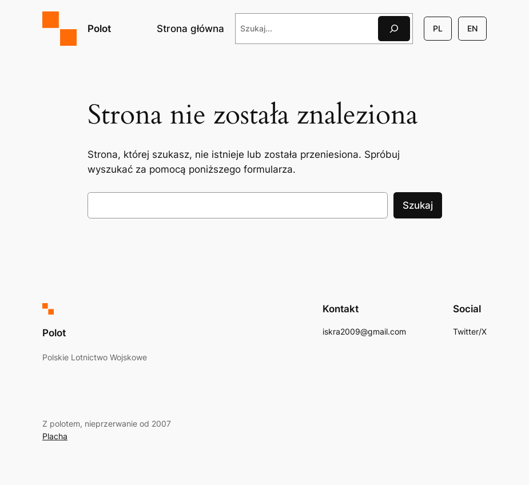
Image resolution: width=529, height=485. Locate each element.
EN (472, 28)
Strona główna (190, 28)
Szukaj (418, 205)
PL (438, 28)
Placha (54, 436)
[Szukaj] (394, 28)
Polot (99, 28)
